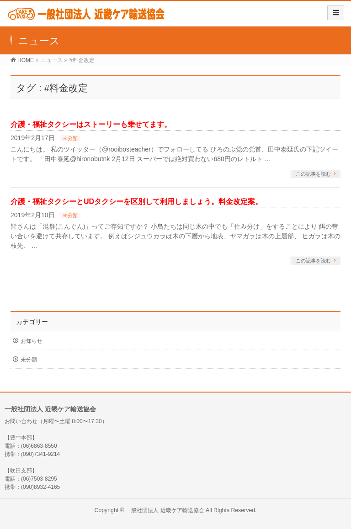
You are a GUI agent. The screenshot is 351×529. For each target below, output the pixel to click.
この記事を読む (313, 174)
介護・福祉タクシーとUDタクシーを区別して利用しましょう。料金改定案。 (136, 201)
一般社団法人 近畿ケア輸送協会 (165, 510)
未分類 (70, 138)
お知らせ (32, 341)
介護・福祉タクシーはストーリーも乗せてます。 (91, 124)
